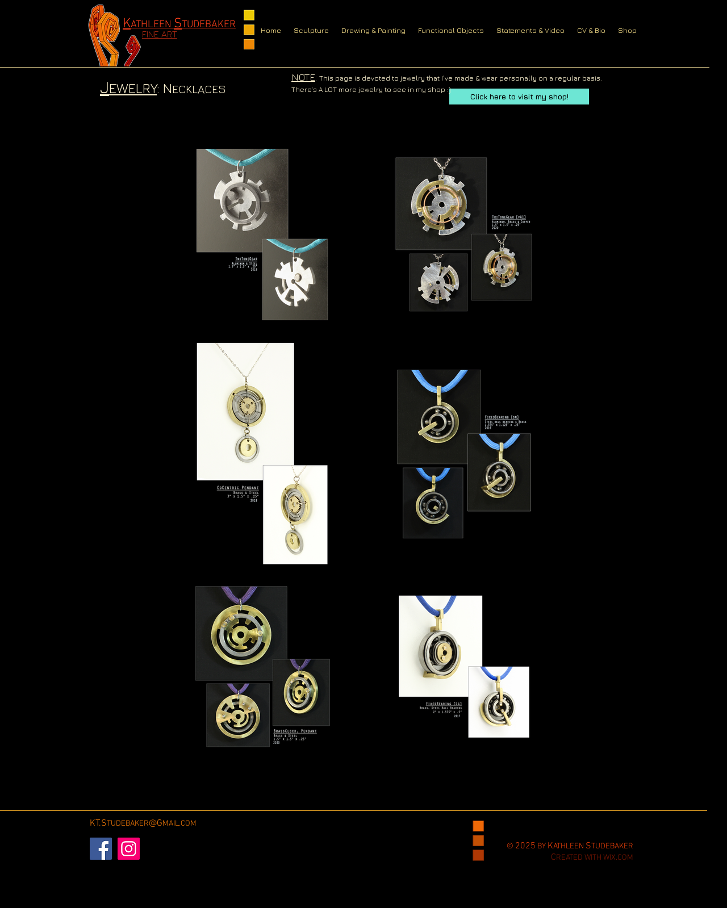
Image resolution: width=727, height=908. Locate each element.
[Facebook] (101, 849)
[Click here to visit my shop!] (519, 96)
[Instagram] (129, 849)
